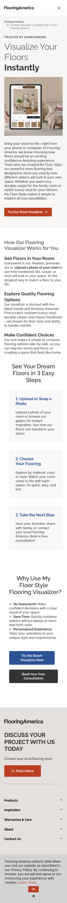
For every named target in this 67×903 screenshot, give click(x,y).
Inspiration (33, 810)
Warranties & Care (33, 820)
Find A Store (22, 771)
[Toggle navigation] (59, 8)
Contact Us (33, 839)
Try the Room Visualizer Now (32, 658)
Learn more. (27, 882)
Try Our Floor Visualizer (28, 212)
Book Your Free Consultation (33, 676)
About (33, 829)
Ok (33, 889)
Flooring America (14, 21)
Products (33, 800)
